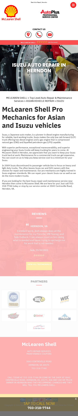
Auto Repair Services (39, 355)
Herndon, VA (39, 230)
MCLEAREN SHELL (16, 97)
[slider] (42, 42)
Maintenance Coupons (39, 358)
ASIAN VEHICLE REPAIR (40, 101)
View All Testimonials (39, 268)
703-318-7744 (39, 372)
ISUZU (60, 101)
